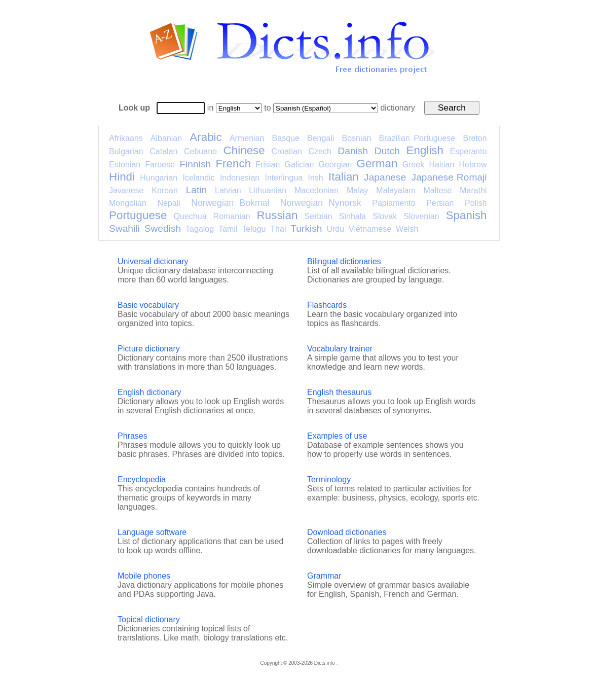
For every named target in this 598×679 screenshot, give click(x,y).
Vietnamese (370, 229)
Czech (319, 151)
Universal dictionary (153, 261)
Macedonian (316, 190)
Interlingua (284, 177)
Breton (475, 138)
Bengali (320, 138)
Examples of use (337, 436)
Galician (299, 164)
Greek (413, 164)
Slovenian (421, 216)
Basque (286, 138)
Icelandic (198, 177)
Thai (278, 229)
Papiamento (393, 203)
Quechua (190, 216)
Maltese (437, 190)
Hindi (122, 176)
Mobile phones (144, 575)
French (233, 163)
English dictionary (149, 392)
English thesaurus (339, 392)
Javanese (126, 190)
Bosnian (356, 138)
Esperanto (468, 151)
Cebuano (200, 151)
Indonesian (239, 177)
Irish (315, 177)
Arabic (205, 137)
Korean (165, 190)
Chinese (244, 150)
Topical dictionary (149, 619)
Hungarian (158, 177)
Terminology (329, 479)
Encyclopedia (142, 479)
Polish (476, 203)
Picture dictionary (149, 348)
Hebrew (473, 164)
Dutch (387, 151)
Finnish (195, 164)
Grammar (324, 575)
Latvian (228, 190)
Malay (357, 190)
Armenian (247, 138)
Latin (196, 190)
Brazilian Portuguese (417, 138)
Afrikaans (126, 138)
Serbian (318, 216)
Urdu (335, 229)
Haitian (441, 164)
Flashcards (327, 305)
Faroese (160, 164)
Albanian (166, 138)
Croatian (286, 151)
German (377, 163)
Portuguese (138, 215)
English (424, 150)
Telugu (254, 229)
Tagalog (199, 229)
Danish (353, 151)
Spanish (466, 215)
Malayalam (395, 190)
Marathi (473, 190)
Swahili (124, 228)
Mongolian (127, 203)
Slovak (384, 216)
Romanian (231, 216)
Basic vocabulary (148, 305)
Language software (152, 532)
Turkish (306, 228)
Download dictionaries (347, 532)
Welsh (407, 229)
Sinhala (352, 216)
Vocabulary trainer (339, 348)
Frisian (267, 164)
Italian (343, 176)
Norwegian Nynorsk (320, 203)
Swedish (162, 228)
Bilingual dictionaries (344, 261)
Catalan (163, 151)
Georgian (335, 164)
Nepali (168, 203)
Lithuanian (267, 190)
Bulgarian (126, 151)
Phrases (132, 436)
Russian (277, 215)
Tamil (227, 229)
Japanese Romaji (449, 177)
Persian (440, 203)
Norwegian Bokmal (230, 203)
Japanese (385, 177)
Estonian (124, 164)
